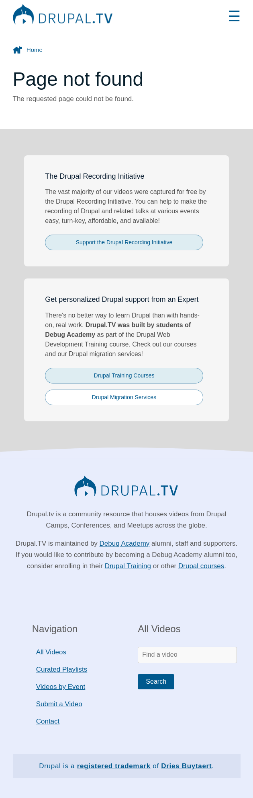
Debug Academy (125, 543)
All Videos (51, 652)
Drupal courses (201, 566)
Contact (48, 721)
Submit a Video (59, 704)
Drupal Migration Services (124, 397)
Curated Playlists (62, 669)
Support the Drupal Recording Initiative (124, 242)
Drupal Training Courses (124, 375)
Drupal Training (128, 566)
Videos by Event (61, 687)
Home (35, 49)
